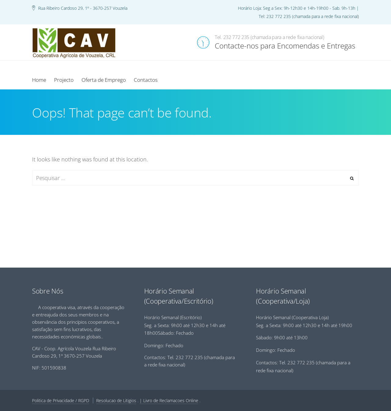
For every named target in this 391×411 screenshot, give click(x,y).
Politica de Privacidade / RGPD (60, 400)
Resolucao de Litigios (116, 400)
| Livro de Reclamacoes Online (169, 400)
